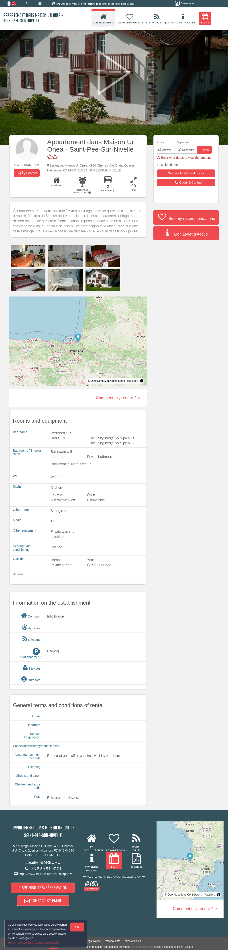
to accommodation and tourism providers (105, 946)
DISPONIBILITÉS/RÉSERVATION (42, 887)
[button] (27, 173)
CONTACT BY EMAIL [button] (43, 900)
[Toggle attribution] (142, 381)
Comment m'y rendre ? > (118, 398)
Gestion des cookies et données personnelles (34, 942)
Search (204, 150)
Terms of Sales (132, 941)
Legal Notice (93, 941)
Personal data (112, 941)
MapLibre (132, 380)
